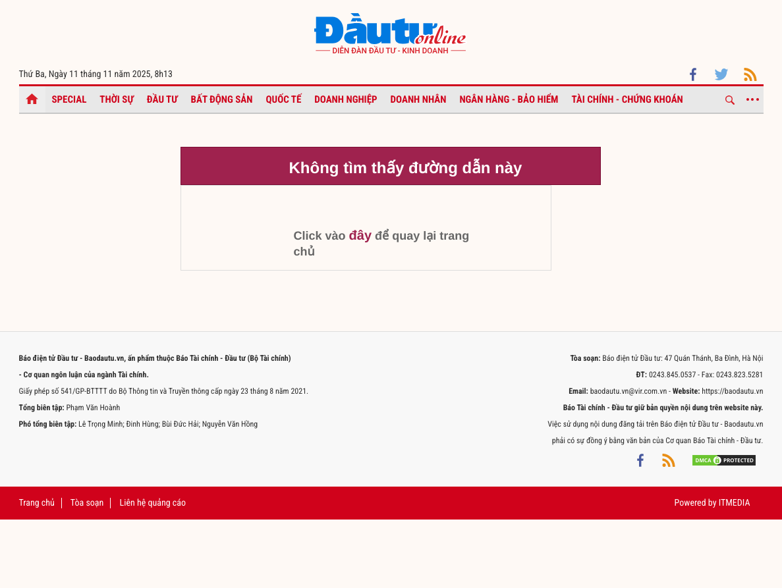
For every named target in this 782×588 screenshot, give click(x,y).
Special (69, 99)
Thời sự (116, 99)
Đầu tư (162, 99)
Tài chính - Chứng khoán (627, 99)
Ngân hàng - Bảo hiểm (508, 99)
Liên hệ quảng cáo (153, 503)
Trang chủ (37, 503)
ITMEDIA (734, 503)
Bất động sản (222, 99)
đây (360, 235)
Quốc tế (284, 99)
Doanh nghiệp (345, 99)
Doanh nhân (419, 99)
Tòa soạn (86, 503)
